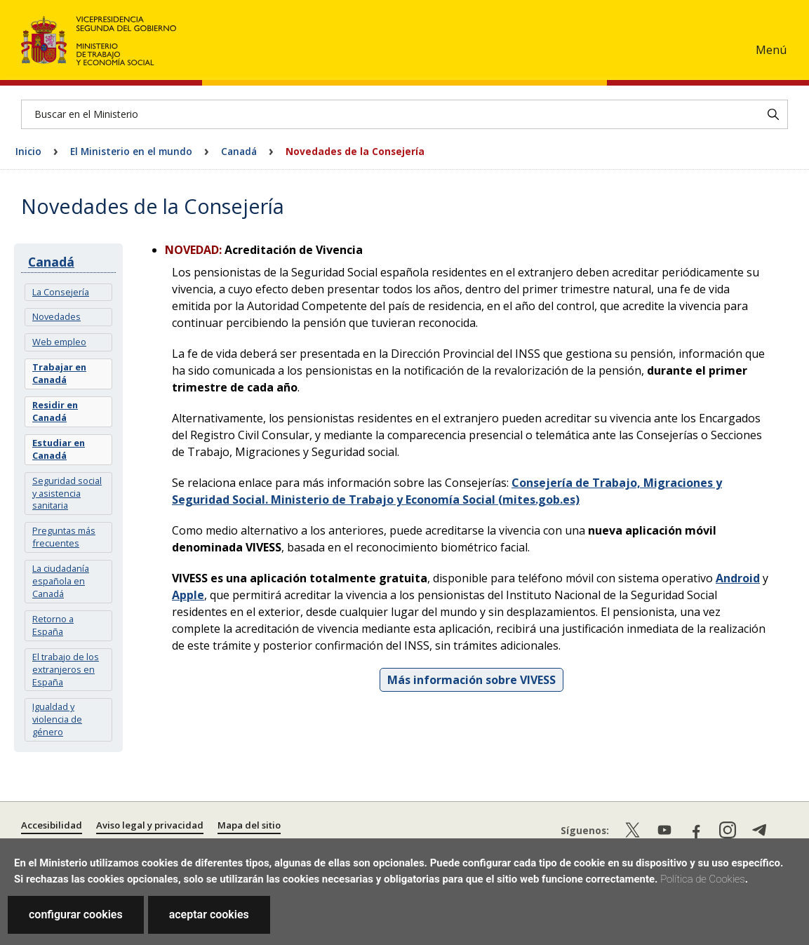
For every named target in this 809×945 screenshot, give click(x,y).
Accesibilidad (51, 825)
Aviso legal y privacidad (149, 825)
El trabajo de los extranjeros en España (65, 669)
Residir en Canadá (55, 411)
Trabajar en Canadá (59, 373)
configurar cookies (76, 914)
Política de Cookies (702, 879)
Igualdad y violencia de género (57, 719)
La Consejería (60, 292)
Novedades (56, 316)
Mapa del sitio (249, 825)
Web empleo (59, 341)
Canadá (239, 151)
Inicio (28, 151)
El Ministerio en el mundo (131, 151)
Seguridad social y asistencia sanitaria (67, 493)
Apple (188, 595)
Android (738, 578)
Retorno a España (53, 625)
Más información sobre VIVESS (471, 680)
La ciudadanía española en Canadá (60, 581)
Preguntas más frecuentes (63, 536)
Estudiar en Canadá (58, 449)
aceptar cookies (209, 914)
